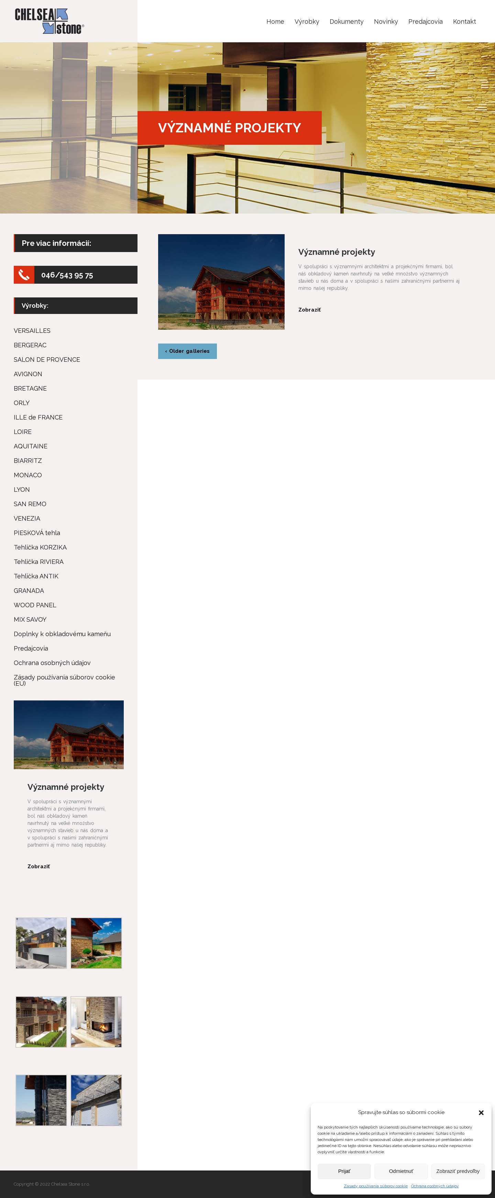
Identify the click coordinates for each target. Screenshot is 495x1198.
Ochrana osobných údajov (435, 1186)
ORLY (22, 403)
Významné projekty (336, 252)
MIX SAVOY (30, 620)
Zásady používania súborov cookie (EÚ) (64, 680)
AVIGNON (28, 374)
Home (275, 21)
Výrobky (307, 21)
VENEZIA (27, 518)
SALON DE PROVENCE (47, 360)
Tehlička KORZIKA (40, 547)
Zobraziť (309, 310)
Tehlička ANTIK (36, 576)
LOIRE (23, 432)
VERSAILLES (32, 331)
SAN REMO (30, 504)
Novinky (386, 21)
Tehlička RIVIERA (39, 562)
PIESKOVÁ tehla (37, 533)
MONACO (28, 475)
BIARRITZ (28, 461)
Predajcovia (425, 21)
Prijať (344, 1171)
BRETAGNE (30, 388)
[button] (481, 1112)
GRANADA (29, 591)
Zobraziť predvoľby (458, 1171)
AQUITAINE (30, 446)
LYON (22, 490)
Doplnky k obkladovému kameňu (62, 634)
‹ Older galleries (187, 351)
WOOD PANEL (35, 605)
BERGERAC (30, 345)
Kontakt (464, 21)
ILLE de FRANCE (38, 417)
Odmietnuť (401, 1171)
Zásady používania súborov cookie (376, 1186)
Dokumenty (347, 21)
